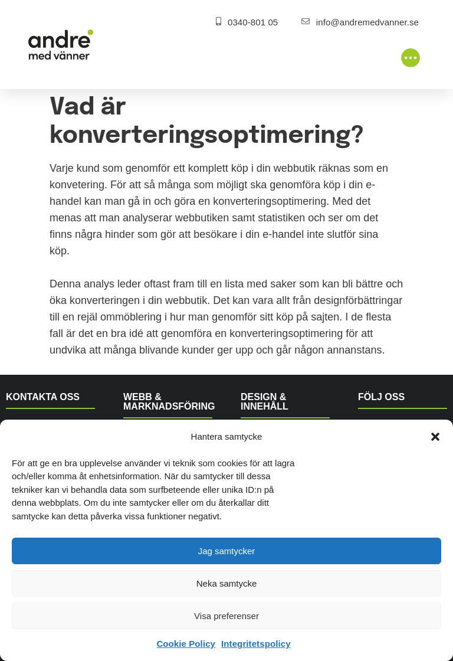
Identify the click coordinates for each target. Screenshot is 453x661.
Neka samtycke (226, 583)
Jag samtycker (226, 551)
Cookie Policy (185, 644)
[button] (435, 437)
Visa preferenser (226, 616)
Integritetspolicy (256, 644)
